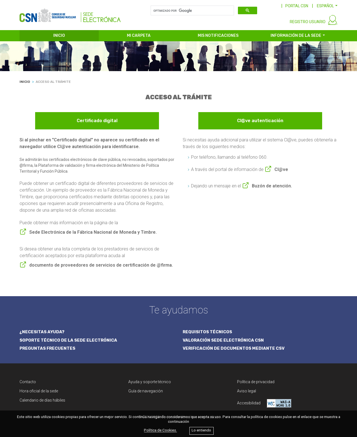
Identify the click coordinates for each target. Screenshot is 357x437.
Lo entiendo (201, 430)
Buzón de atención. (272, 186)
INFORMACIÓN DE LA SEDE (296, 35)
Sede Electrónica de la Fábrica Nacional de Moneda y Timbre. (93, 232)
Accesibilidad (264, 403)
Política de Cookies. (160, 430)
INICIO (59, 35)
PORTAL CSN (296, 6)
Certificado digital (97, 120)
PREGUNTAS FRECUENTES (47, 348)
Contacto (28, 382)
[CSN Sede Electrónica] (70, 13)
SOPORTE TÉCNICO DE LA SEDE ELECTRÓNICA (68, 340)
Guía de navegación (145, 391)
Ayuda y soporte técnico (149, 382)
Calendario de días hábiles (42, 400)
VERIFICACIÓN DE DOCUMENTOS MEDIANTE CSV (233, 348)
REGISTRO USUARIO (307, 22)
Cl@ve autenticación (260, 120)
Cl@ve (281, 169)
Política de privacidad (255, 382)
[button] (327, 6)
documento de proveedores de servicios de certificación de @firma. (101, 265)
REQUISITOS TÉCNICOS (207, 331)
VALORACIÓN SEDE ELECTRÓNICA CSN (223, 340)
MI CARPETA (139, 35)
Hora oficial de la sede (39, 391)
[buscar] (191, 10)
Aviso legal (246, 391)
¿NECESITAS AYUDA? (42, 331)
